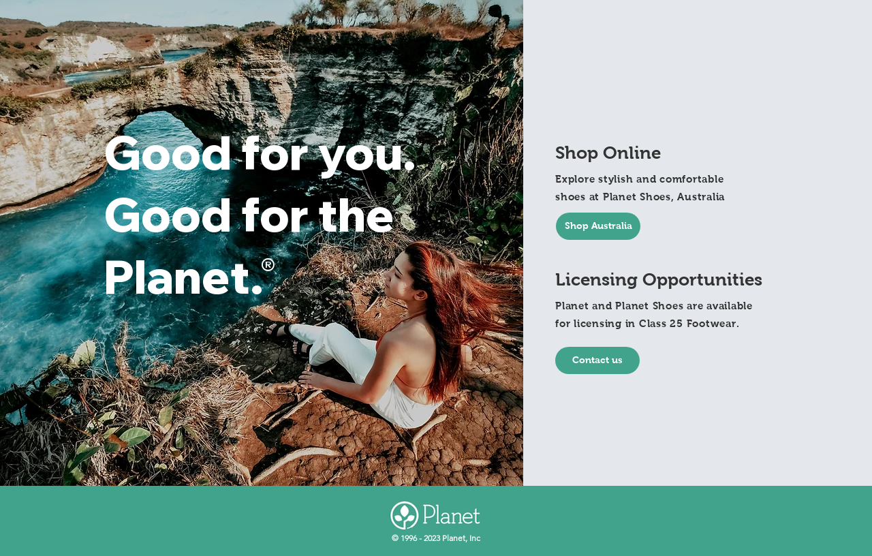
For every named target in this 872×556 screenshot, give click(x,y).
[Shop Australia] (598, 226)
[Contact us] (597, 360)
